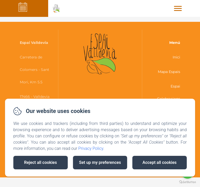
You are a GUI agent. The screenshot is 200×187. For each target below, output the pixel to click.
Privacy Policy (90, 148)
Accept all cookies (159, 162)
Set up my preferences (100, 162)
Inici (176, 57)
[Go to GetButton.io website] (187, 182)
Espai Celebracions (168, 92)
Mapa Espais (169, 71)
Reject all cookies (40, 162)
